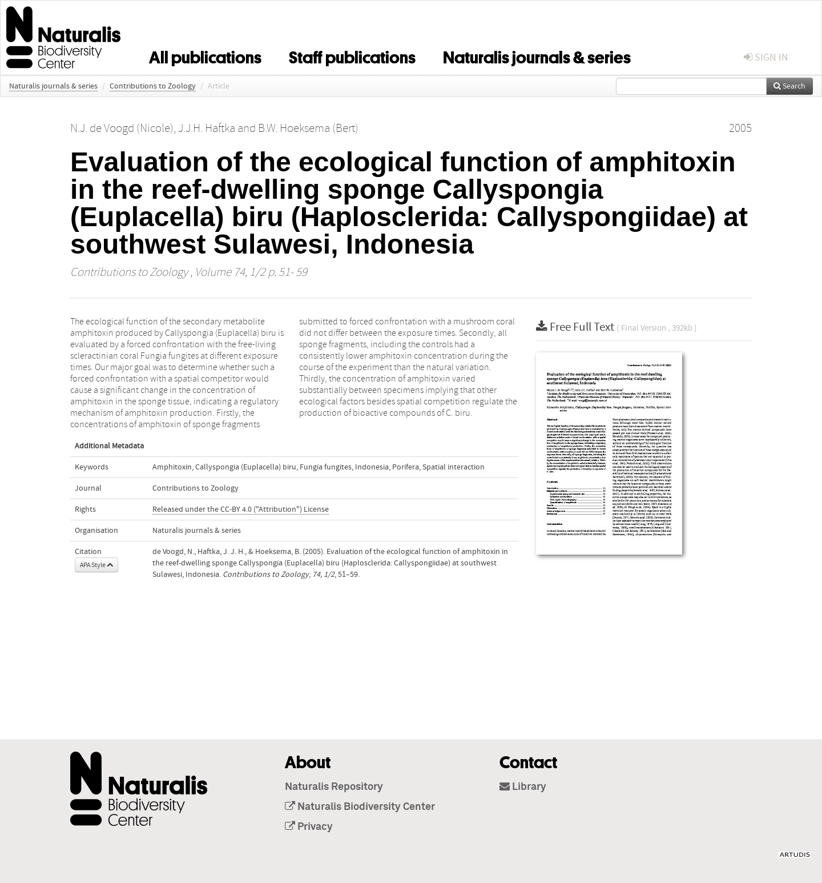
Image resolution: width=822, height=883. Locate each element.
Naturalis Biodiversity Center (360, 807)
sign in (766, 57)
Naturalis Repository (334, 787)
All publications (205, 55)
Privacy (309, 827)
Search (789, 86)
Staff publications (352, 55)
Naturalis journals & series (537, 55)
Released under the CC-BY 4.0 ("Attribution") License (240, 509)
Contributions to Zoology (153, 86)
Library (522, 787)
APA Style (96, 565)
